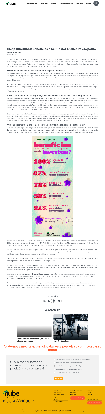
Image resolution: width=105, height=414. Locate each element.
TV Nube (55, 399)
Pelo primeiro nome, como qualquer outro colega (69, 366)
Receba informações (94, 402)
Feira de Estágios (58, 401)
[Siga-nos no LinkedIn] (23, 401)
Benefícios (73, 394)
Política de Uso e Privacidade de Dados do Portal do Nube (74, 409)
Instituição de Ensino (66, 3)
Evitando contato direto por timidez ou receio (67, 372)
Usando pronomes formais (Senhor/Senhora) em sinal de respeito (73, 359)
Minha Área (73, 392)
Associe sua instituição (78, 398)
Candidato (44, 3)
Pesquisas (90, 397)
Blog (54, 397)
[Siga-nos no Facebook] (4, 401)
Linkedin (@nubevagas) (45, 274)
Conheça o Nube (32, 3)
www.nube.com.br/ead (15, 285)
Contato (88, 3)
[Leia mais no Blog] (34, 328)
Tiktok (33, 274)
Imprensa (79, 3)
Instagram (27, 274)
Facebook (21, 278)
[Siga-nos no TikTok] (33, 401)
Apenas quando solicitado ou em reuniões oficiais (69, 362)
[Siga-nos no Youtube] (28, 401)
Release (89, 392)
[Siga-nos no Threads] (14, 401)
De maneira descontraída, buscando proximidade (69, 369)
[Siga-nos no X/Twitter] (18, 401)
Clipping (89, 394)
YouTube (82, 276)
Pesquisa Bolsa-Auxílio (93, 399)
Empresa (53, 3)
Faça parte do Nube (58, 394)
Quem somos (57, 392)
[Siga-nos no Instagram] (9, 401)
